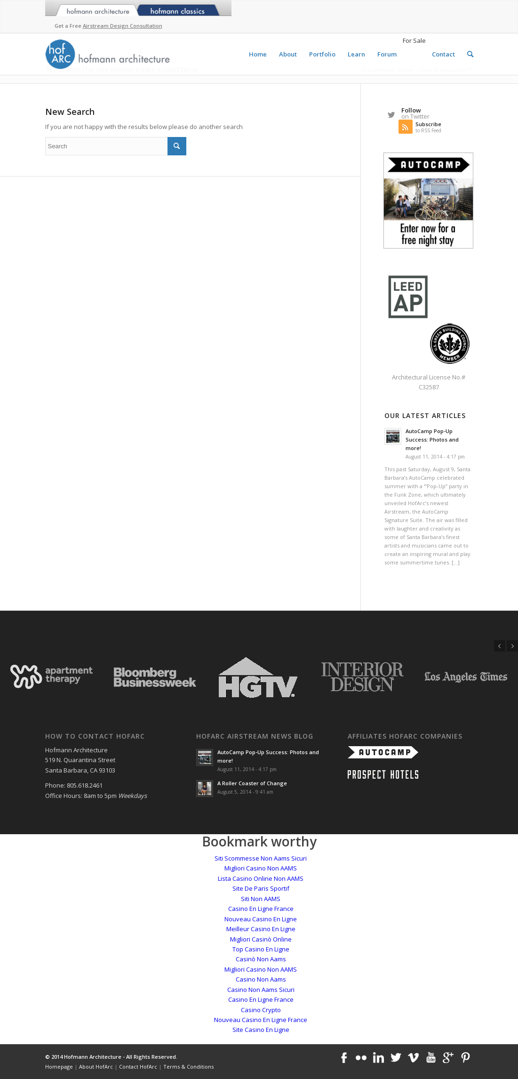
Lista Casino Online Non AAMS (260, 878)
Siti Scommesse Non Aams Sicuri (261, 858)
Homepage (59, 1066)
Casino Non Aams (261, 979)
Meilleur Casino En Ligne (260, 929)
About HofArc (96, 1066)
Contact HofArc (138, 1066)
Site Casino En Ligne (260, 1029)
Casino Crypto (261, 1010)
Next (512, 646)
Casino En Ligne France (261, 908)
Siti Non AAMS (260, 898)
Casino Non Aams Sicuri (261, 989)
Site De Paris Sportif (260, 888)
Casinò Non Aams (261, 959)
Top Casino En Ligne (260, 949)
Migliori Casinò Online (261, 939)
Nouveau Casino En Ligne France (260, 1019)
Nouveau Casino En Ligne (260, 919)
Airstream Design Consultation (122, 25)
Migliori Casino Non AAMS (260, 868)
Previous (499, 646)
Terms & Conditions (188, 1066)
